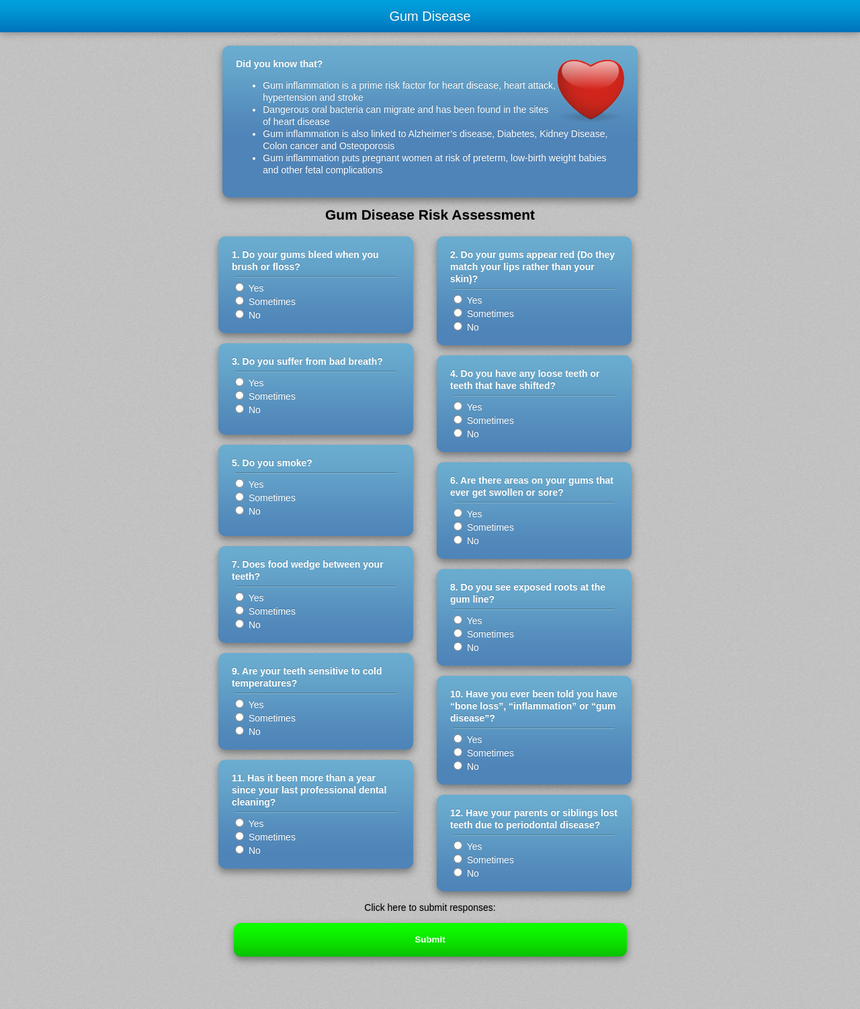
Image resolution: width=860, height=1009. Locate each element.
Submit (430, 939)
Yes (249, 288)
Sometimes (265, 301)
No (248, 315)
